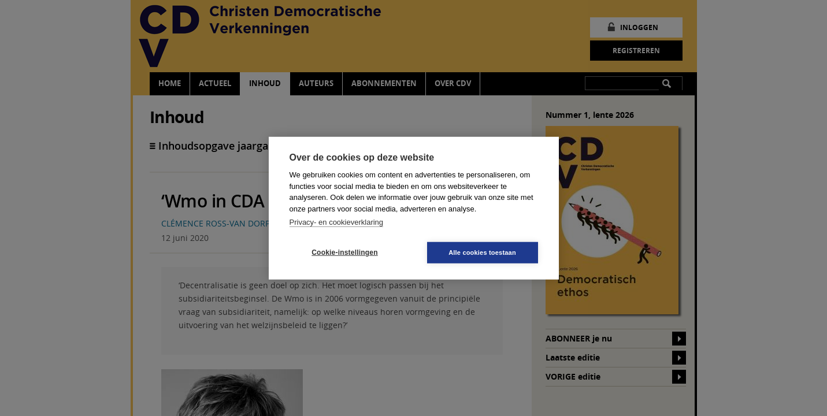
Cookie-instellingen (344, 252)
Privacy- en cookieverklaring (337, 222)
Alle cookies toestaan (482, 251)
